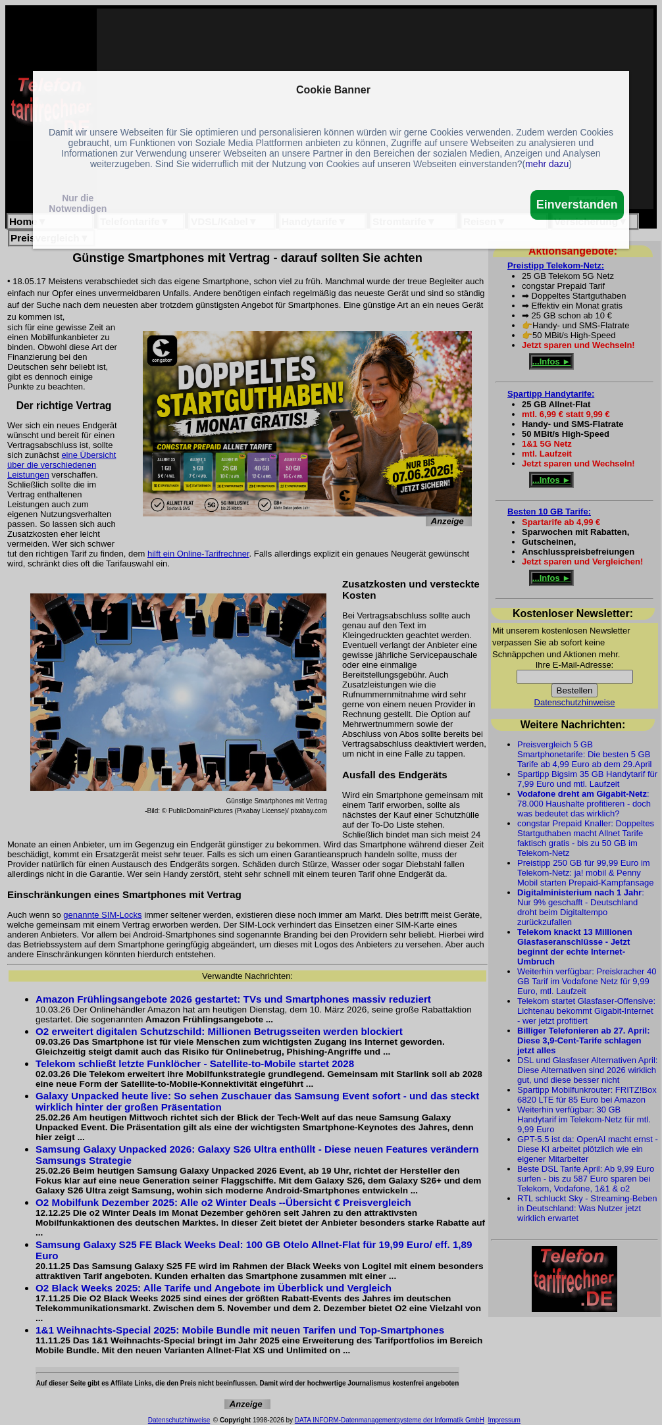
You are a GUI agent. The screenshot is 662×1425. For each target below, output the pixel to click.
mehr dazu (547, 164)
